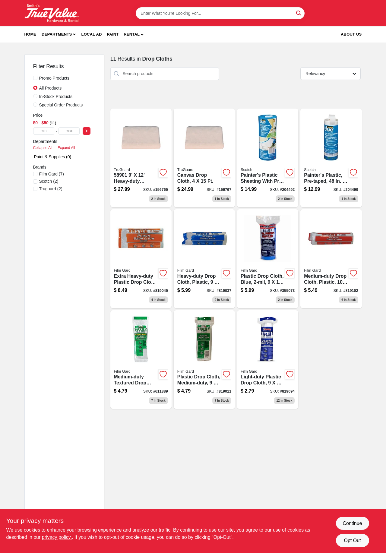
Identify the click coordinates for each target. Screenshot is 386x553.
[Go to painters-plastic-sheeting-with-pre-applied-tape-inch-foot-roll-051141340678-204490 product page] (331, 158)
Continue (352, 523)
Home (30, 34)
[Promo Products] (35, 78)
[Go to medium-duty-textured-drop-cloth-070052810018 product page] (141, 359)
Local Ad (91, 34)
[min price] (43, 131)
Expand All (66, 148)
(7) (51, 174)
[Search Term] (220, 13)
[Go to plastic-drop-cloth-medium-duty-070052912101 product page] (204, 359)
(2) (49, 181)
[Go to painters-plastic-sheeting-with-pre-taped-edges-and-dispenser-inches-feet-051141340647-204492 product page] (267, 158)
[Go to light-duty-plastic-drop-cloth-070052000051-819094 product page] (267, 359)
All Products (50, 88)
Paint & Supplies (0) (52, 156)
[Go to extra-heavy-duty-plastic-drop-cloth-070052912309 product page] (141, 258)
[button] (134, 34)
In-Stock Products (56, 96)
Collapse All (42, 148)
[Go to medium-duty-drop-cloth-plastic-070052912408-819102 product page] (331, 258)
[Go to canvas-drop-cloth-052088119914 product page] (141, 158)
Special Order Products (61, 104)
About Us (351, 34)
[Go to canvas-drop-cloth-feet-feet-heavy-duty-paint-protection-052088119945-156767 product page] (204, 158)
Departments (57, 34)
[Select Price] (86, 131)
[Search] (299, 13)
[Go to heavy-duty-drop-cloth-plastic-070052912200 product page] (204, 258)
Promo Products (54, 78)
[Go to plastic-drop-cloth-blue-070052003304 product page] (267, 258)
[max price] (69, 131)
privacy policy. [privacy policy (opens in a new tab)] (57, 537)
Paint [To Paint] (113, 34)
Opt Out (352, 540)
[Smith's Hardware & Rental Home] (51, 13)
